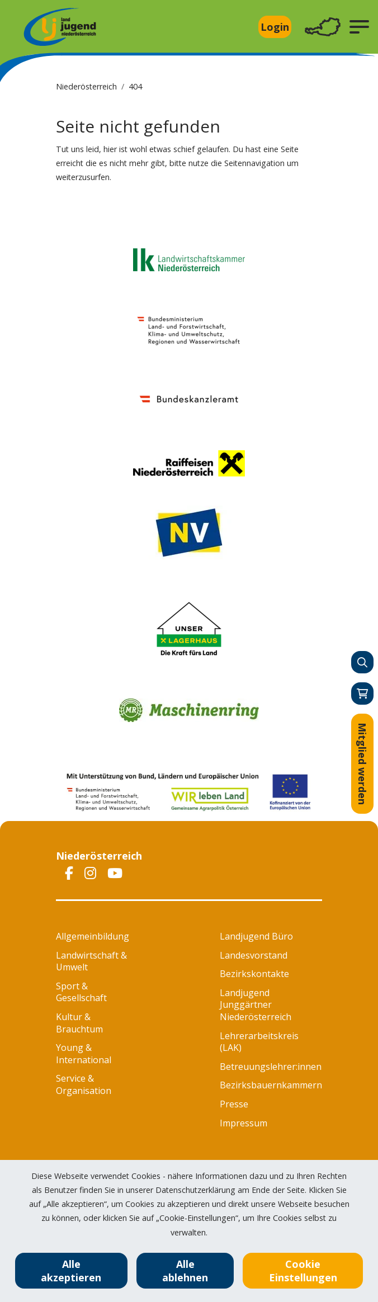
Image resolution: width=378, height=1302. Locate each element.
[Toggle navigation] (323, 27)
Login (275, 27)
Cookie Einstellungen (303, 1270)
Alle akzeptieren (71, 1270)
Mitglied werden (362, 764)
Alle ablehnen (185, 1270)
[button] (359, 27)
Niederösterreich (86, 86)
